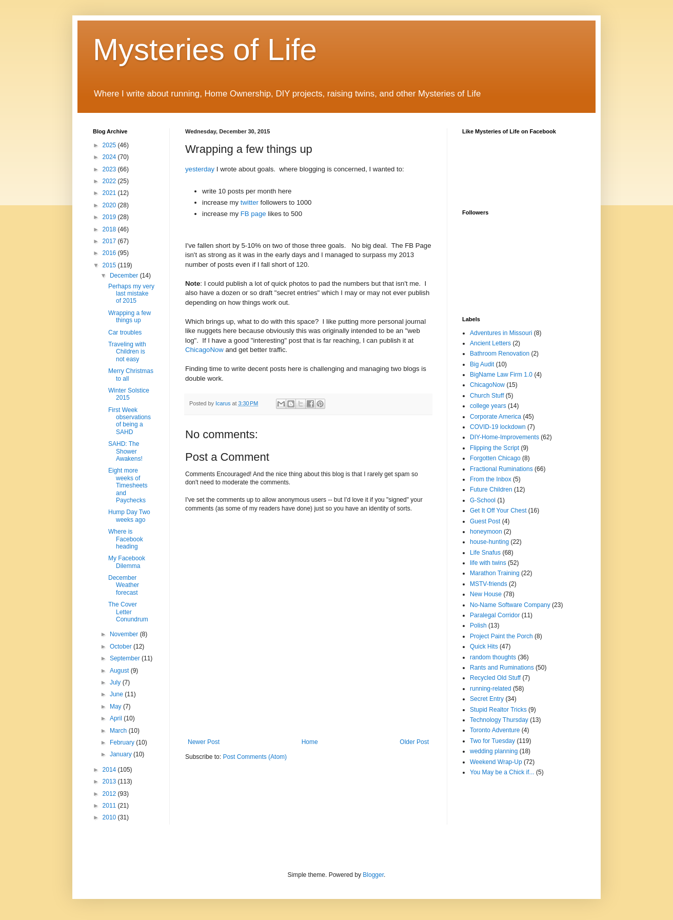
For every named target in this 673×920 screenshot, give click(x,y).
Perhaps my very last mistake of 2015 (131, 294)
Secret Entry (487, 698)
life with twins (488, 562)
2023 (110, 169)
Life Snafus (485, 552)
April (117, 718)
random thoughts (493, 657)
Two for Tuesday (492, 741)
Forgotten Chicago (495, 458)
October (121, 646)
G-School (483, 500)
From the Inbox (490, 479)
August (120, 670)
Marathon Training (495, 573)
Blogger (373, 874)
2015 (110, 265)
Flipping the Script (494, 448)
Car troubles (125, 332)
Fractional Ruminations (501, 469)
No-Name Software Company (510, 605)
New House (486, 594)
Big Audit (482, 364)
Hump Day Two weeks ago (129, 515)
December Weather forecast (123, 585)
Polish (478, 625)
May (116, 706)
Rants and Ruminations (502, 667)
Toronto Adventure (495, 730)
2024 (110, 157)
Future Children (491, 489)
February (123, 742)
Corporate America (495, 416)
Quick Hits (484, 646)
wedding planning (494, 751)
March (119, 730)
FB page (253, 214)
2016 (110, 253)
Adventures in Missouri (501, 333)
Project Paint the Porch (501, 636)
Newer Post (204, 742)
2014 (110, 769)
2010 (110, 817)
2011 (110, 805)
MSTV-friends (488, 584)
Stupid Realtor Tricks (498, 709)
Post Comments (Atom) (255, 756)
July (116, 682)
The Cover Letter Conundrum (128, 612)
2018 (110, 229)
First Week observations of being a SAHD (129, 421)
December (125, 275)
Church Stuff (487, 395)
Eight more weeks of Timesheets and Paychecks (128, 485)
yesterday (200, 169)
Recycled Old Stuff (495, 677)
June (117, 694)
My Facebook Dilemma (126, 562)
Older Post (414, 742)
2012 (110, 793)
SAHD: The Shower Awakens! (125, 451)
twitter (251, 202)
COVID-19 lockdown (498, 426)
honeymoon (486, 531)
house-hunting (489, 541)
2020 (110, 205)
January (121, 754)
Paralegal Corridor (495, 615)
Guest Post (485, 521)
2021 (110, 193)
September (126, 658)
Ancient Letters (490, 343)
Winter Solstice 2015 (128, 394)
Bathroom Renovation (499, 353)
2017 (110, 241)
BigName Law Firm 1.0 (501, 374)
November (125, 634)
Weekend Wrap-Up (496, 762)
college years (488, 405)
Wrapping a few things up (129, 316)
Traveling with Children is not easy (127, 352)
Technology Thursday (499, 719)
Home (310, 742)
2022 (110, 181)
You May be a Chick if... (502, 772)
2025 (110, 145)
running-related (490, 688)
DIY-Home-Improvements (504, 437)
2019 (110, 217)
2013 (110, 781)
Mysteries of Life (205, 49)
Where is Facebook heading (125, 539)
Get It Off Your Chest (498, 510)
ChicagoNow (205, 350)
